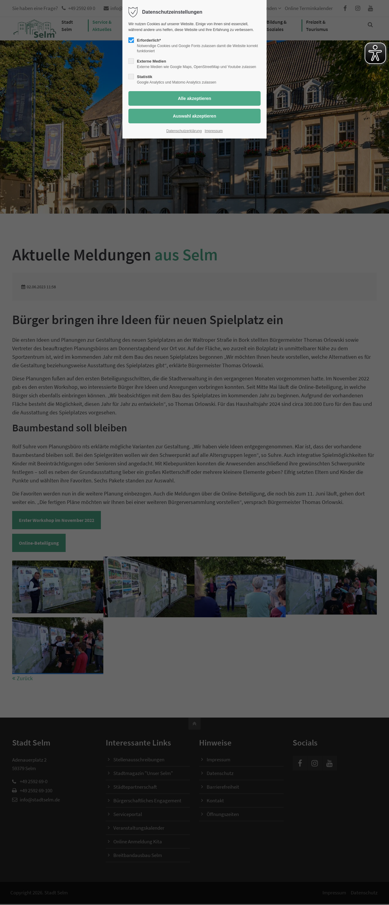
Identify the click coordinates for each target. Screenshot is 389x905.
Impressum (214, 131)
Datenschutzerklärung (184, 131)
